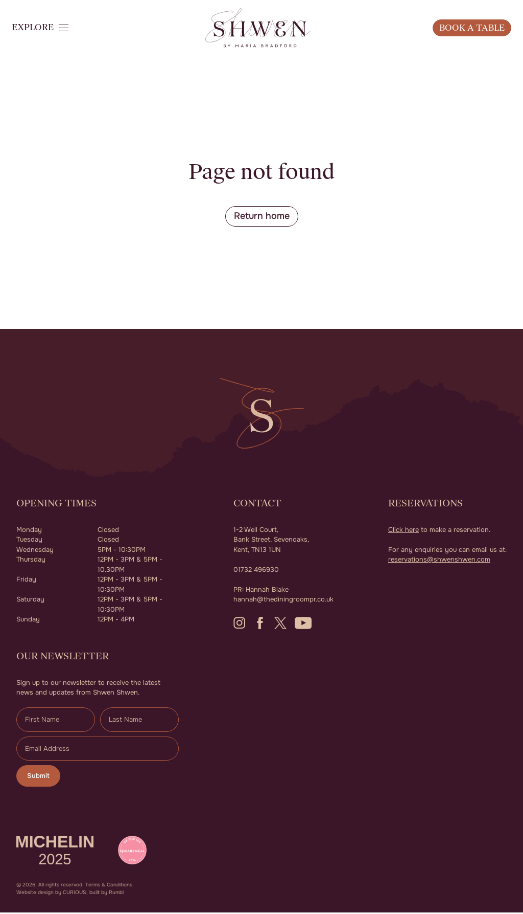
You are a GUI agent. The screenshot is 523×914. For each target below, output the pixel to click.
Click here (403, 530)
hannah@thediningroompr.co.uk (283, 600)
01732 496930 (256, 570)
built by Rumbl (106, 893)
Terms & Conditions (108, 886)
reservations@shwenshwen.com (439, 560)
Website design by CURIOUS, (52, 893)
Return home (262, 216)
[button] (51, 38)
